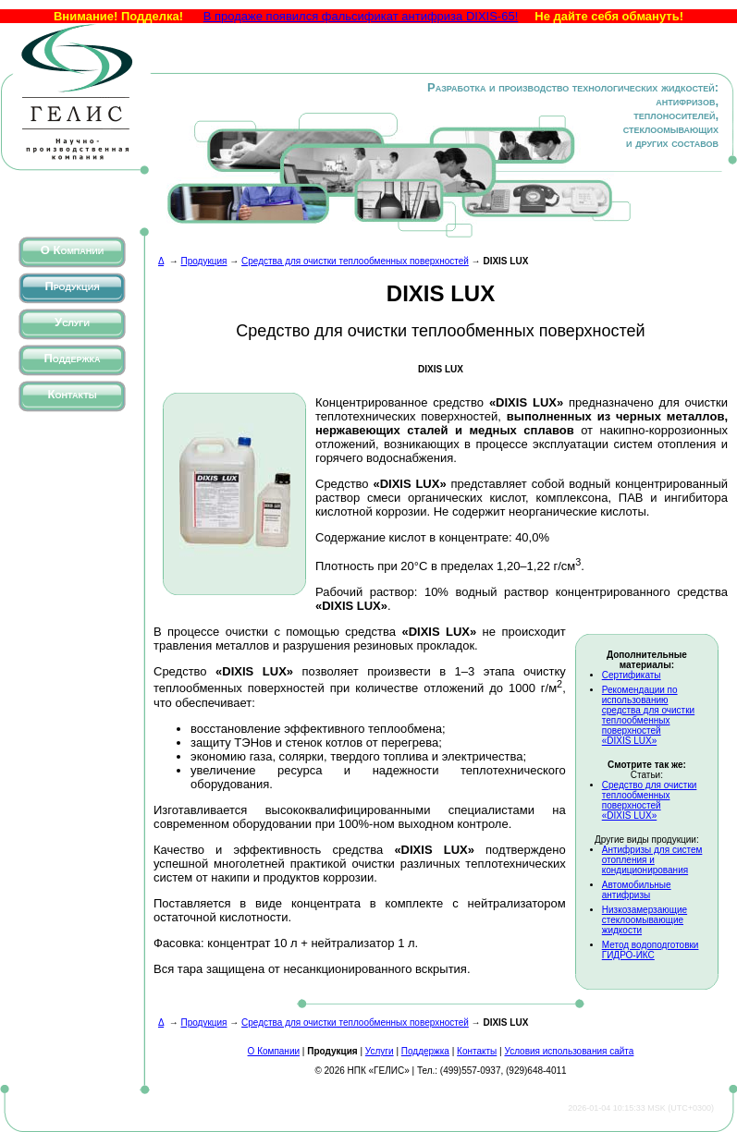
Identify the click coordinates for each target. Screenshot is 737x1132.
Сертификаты (631, 675)
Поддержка (71, 358)
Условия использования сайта (568, 1051)
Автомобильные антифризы (636, 890)
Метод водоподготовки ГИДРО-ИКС (650, 950)
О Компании (72, 250)
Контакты (72, 394)
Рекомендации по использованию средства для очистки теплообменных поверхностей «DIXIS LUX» (648, 715)
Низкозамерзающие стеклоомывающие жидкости (644, 920)
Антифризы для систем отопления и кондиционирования (652, 860)
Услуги (72, 322)
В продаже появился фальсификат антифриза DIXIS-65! (361, 16)
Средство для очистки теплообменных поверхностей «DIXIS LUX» (649, 800)
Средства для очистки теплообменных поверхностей (355, 261)
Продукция (71, 286)
